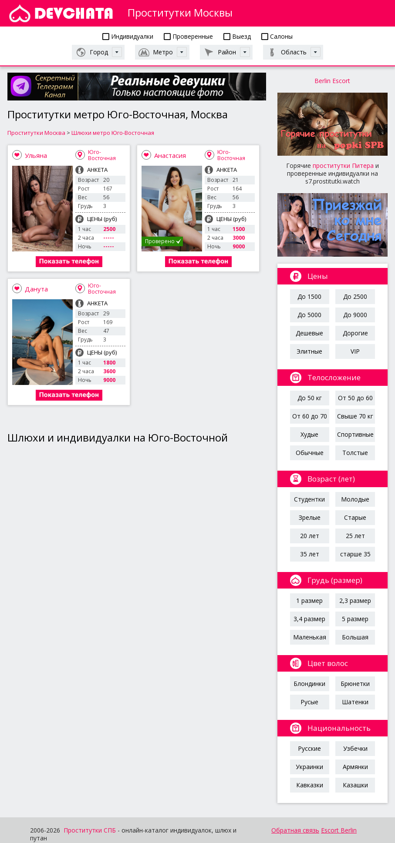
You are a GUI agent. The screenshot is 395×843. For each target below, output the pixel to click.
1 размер (309, 600)
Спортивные (355, 434)
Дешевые (309, 333)
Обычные (310, 452)
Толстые (355, 452)
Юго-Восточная (102, 155)
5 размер (355, 619)
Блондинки (309, 683)
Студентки (309, 499)
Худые (309, 434)
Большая (355, 637)
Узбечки (355, 748)
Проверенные (188, 36)
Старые (355, 517)
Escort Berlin (339, 830)
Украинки (309, 767)
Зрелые (310, 517)
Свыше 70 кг (355, 416)
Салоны (277, 36)
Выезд (237, 36)
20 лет (309, 536)
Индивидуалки (127, 36)
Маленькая (309, 637)
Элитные (309, 351)
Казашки (355, 785)
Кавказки (309, 785)
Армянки (355, 767)
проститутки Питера (343, 165)
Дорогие (355, 333)
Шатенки (355, 702)
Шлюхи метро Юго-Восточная (112, 133)
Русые (309, 702)
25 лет (355, 536)
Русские (309, 748)
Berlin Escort (332, 81)
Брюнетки (355, 683)
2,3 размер (355, 600)
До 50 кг (309, 398)
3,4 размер (309, 619)
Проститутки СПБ (90, 830)
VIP (355, 351)
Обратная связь (295, 830)
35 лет (309, 554)
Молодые (355, 499)
